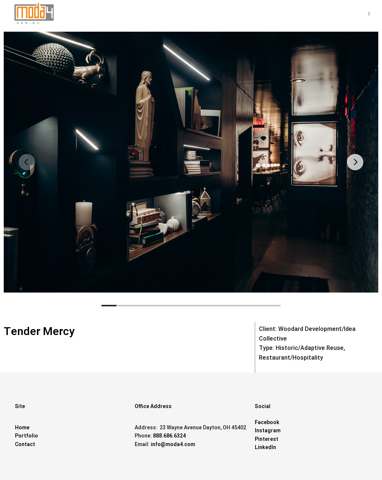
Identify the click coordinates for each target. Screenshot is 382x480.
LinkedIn (265, 447)
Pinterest (266, 439)
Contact (25, 444)
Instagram (268, 431)
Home (22, 428)
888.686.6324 (169, 436)
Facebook (267, 422)
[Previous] (27, 162)
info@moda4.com (173, 444)
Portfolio (26, 436)
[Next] (355, 162)
